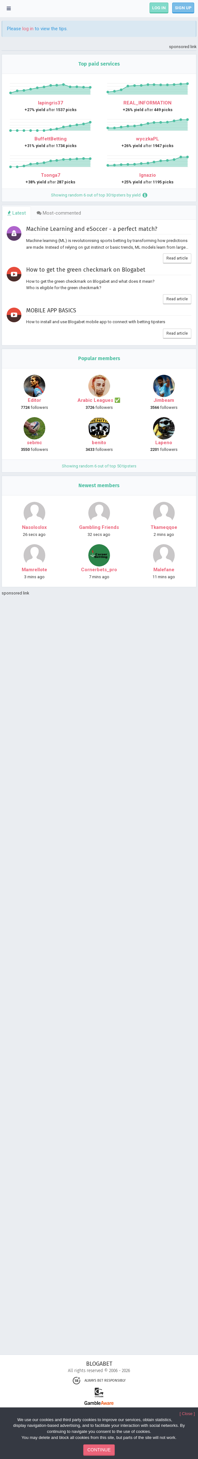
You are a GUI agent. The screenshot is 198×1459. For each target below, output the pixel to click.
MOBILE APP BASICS (51, 310)
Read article (177, 258)
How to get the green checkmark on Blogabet (85, 269)
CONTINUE (99, 1449)
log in (27, 29)
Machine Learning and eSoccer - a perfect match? (91, 228)
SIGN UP (183, 7)
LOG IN (159, 7)
